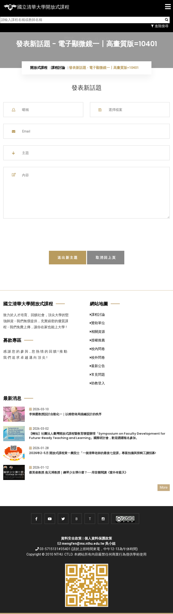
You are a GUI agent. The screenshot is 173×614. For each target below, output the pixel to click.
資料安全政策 (71, 538)
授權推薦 (97, 340)
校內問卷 (97, 349)
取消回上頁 (106, 258)
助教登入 (97, 383)
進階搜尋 (159, 26)
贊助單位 (97, 323)
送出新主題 (68, 258)
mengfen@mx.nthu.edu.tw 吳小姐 (88, 543)
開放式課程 (38, 68)
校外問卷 (97, 357)
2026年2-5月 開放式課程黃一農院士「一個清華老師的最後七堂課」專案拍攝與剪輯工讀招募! (92, 453)
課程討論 (58, 68)
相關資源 (97, 332)
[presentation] (86, 235)
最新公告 (97, 366)
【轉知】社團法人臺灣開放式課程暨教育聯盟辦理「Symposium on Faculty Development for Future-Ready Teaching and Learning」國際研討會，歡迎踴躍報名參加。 (97, 435)
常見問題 (97, 375)
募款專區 (12, 340)
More (164, 487)
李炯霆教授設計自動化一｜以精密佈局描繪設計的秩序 (65, 414)
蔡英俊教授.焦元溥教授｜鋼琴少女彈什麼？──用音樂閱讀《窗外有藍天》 (78, 472)
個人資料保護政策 (98, 538)
